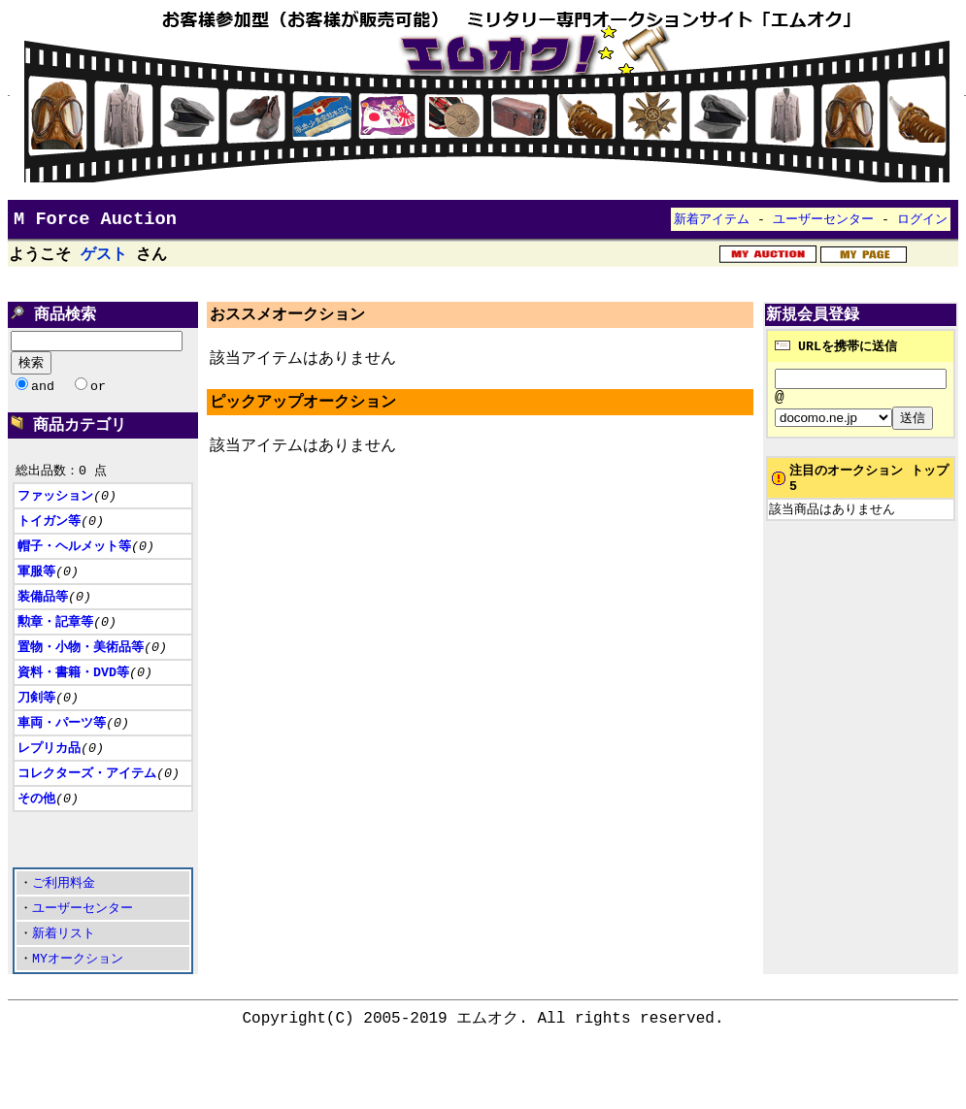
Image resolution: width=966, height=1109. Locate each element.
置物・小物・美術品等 (80, 674)
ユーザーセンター (823, 223)
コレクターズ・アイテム (86, 805)
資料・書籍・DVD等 (73, 700)
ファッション (55, 517)
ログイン (922, 223)
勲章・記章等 (55, 648)
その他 (36, 831)
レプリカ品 (49, 779)
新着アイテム (711, 223)
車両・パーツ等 (61, 753)
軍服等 (36, 595)
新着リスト (63, 981)
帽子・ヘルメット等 (74, 569)
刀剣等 (36, 726)
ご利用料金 (63, 928)
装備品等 (42, 622)
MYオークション (77, 1007)
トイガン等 (49, 543)
